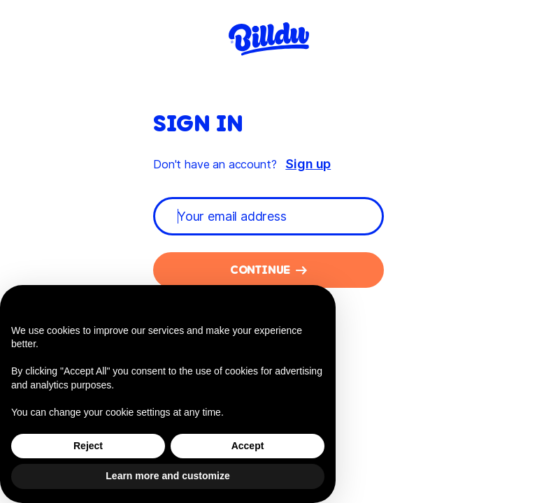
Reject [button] (88, 445)
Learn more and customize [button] (167, 475)
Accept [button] (247, 445)
